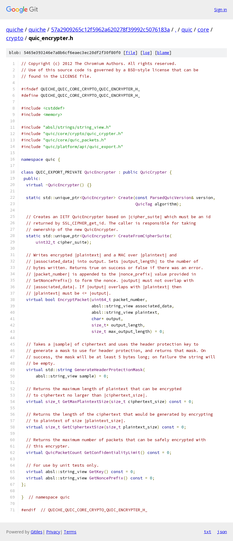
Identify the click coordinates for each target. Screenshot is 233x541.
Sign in (220, 9)
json (222, 531)
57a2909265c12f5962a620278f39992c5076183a (110, 29)
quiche (14, 29)
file (130, 52)
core (203, 29)
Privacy (53, 532)
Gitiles (36, 532)
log (146, 52)
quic (186, 29)
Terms (70, 532)
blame (163, 52)
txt (207, 531)
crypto (14, 38)
